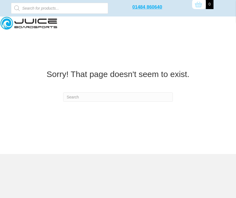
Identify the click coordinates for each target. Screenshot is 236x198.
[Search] (118, 97)
